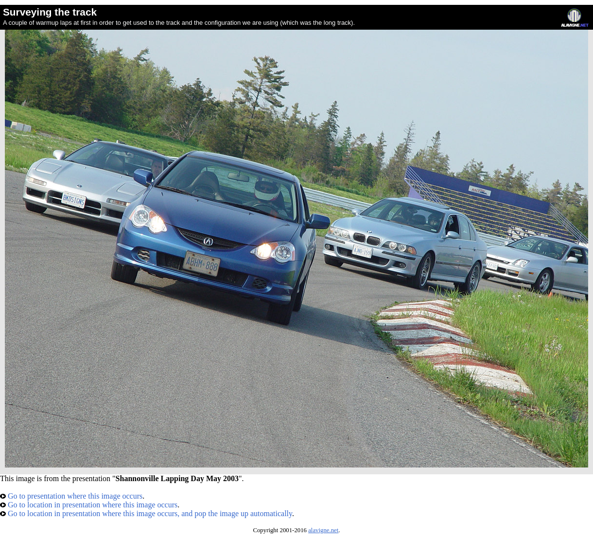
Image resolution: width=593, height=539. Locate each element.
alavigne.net (323, 530)
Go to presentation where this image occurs (71, 496)
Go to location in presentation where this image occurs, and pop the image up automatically (146, 513)
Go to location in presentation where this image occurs (88, 505)
